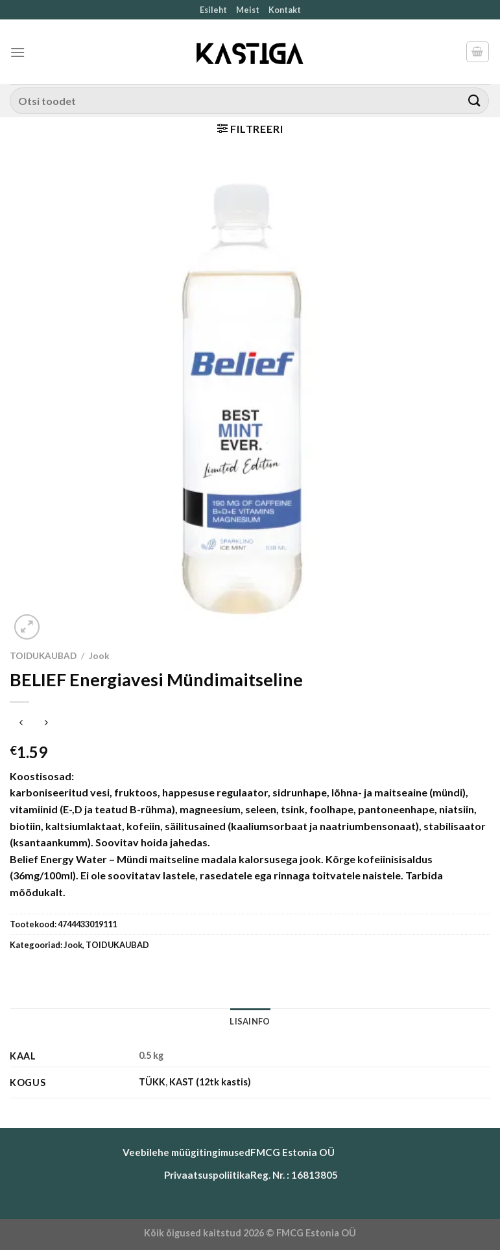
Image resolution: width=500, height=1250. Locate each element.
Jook (99, 656)
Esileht (213, 10)
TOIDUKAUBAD (43, 656)
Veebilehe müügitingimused (186, 1152)
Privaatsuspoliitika (207, 1175)
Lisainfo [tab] (250, 1021)
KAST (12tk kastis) (210, 1081)
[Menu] (17, 52)
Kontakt (284, 10)
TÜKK (152, 1081)
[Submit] (475, 100)
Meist (247, 10)
